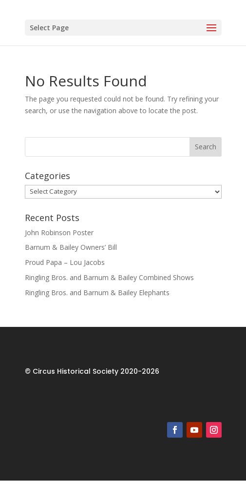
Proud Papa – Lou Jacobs (65, 262)
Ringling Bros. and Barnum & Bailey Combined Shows (109, 277)
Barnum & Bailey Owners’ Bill (71, 247)
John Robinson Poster (59, 232)
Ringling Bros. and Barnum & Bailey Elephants (97, 292)
